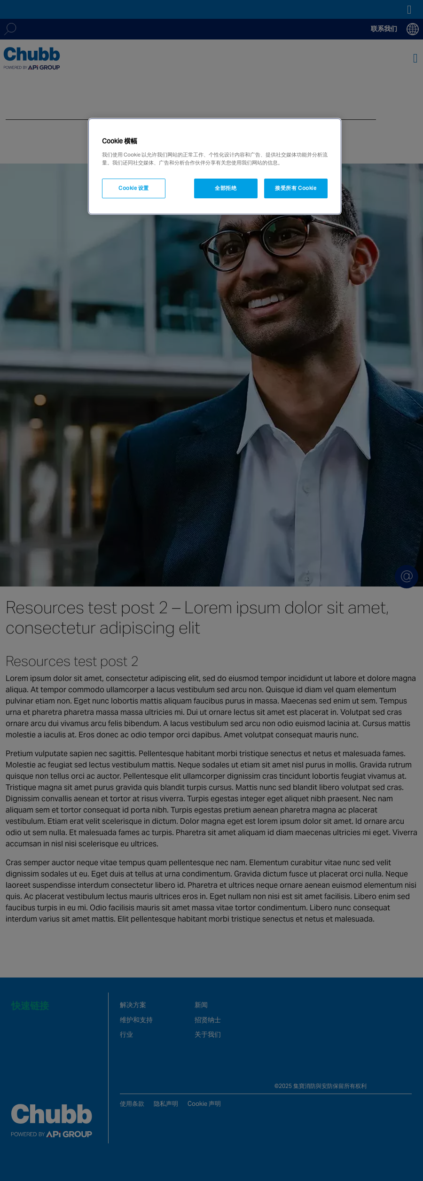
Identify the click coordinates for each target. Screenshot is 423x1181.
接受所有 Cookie (295, 188)
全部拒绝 (225, 188)
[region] (215, 166)
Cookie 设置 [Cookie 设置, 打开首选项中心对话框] (133, 188)
